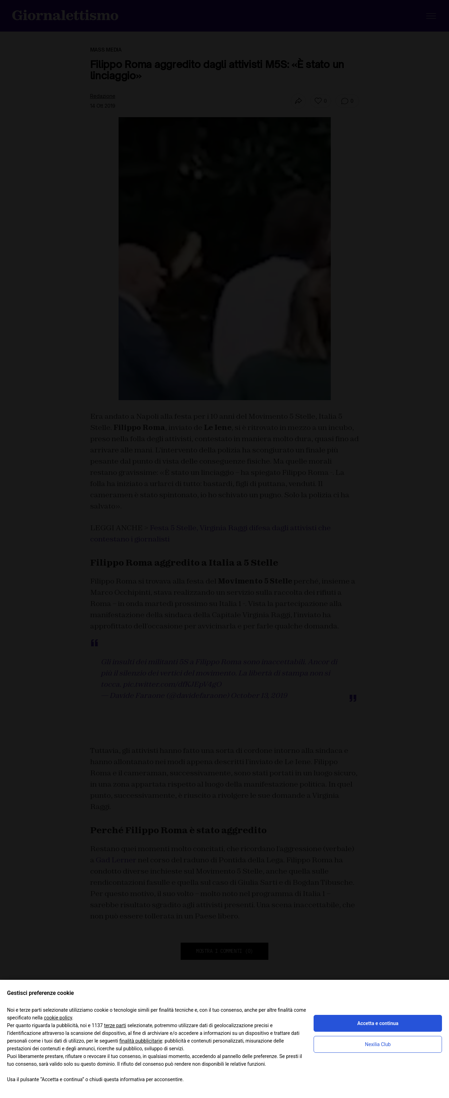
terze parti (115, 1025)
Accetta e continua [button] (377, 1023)
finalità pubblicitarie (140, 1041)
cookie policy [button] (58, 1017)
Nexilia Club (378, 1044)
